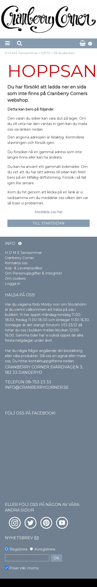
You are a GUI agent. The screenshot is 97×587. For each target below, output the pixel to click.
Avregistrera (44, 549)
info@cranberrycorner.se (37, 387)
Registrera (18, 549)
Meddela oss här (48, 212)
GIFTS (45, 53)
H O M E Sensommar (21, 53)
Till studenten (64, 53)
